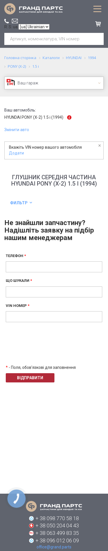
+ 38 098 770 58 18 (57, 518)
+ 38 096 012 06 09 (57, 540)
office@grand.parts (15, 21)
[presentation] (49, 347)
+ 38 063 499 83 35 (57, 533)
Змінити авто (16, 129)
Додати (16, 153)
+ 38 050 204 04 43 (57, 525)
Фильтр (19, 203)
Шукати (97, 39)
